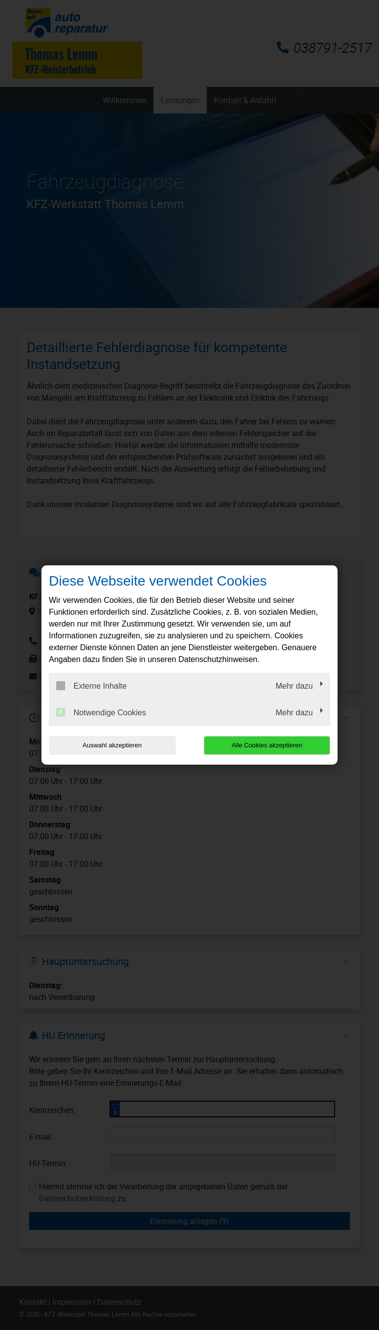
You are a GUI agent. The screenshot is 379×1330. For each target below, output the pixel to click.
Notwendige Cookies (101, 712)
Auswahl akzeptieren (112, 745)
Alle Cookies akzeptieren (266, 745)
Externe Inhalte (91, 685)
